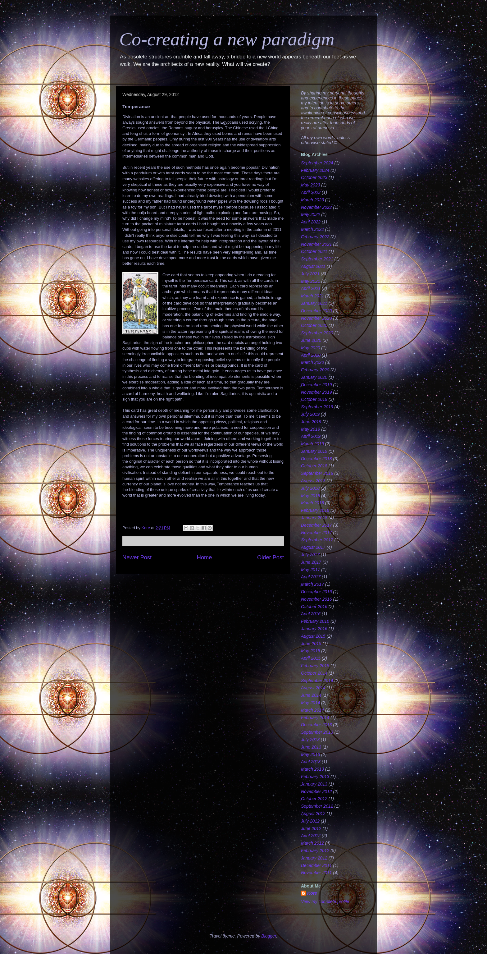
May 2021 (310, 281)
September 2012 (317, 806)
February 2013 (315, 776)
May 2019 (310, 429)
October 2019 (314, 399)
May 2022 (310, 214)
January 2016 (314, 628)
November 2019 (316, 392)
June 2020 (311, 340)
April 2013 (311, 761)
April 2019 (311, 436)
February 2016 (315, 621)
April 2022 (311, 221)
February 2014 (315, 717)
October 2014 (314, 673)
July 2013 (310, 739)
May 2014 (310, 702)
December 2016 (316, 591)
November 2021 (316, 244)
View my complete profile (325, 901)
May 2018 (310, 495)
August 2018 (313, 480)
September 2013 (317, 732)
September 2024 (317, 162)
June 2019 (311, 421)
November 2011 (316, 872)
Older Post (270, 557)
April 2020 (311, 355)
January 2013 (314, 784)
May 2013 (310, 754)
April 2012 (311, 835)
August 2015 (313, 636)
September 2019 (317, 406)
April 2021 (311, 288)
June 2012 (311, 828)
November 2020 (316, 318)
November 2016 (316, 599)
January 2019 (314, 451)
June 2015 (311, 643)
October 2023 (314, 177)
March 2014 (312, 710)
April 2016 (311, 613)
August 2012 (313, 813)
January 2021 (314, 303)
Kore (312, 893)
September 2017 (317, 539)
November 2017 (316, 532)
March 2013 (312, 769)
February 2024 (315, 170)
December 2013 (316, 724)
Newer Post (137, 557)
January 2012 (314, 857)
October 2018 (314, 465)
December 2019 (316, 384)
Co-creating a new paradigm (227, 39)
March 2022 (312, 229)
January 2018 (314, 517)
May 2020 (310, 347)
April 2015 (311, 658)
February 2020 (315, 369)
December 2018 (316, 458)
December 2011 (316, 865)
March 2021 (312, 295)
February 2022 (315, 236)
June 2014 (311, 695)
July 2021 (310, 273)
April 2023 (311, 192)
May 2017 (310, 569)
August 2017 (313, 547)
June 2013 (311, 747)
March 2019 (312, 443)
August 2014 (313, 687)
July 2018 (310, 488)
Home (204, 557)
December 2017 (316, 525)
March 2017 (312, 584)
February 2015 (315, 665)
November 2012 (316, 791)
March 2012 (312, 843)
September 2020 (317, 332)
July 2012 (310, 821)
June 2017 (311, 562)
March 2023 (312, 199)
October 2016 (314, 606)
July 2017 (310, 554)
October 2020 (314, 325)
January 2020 (314, 377)
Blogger (268, 935)
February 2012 (315, 850)
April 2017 (311, 576)
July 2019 (310, 414)
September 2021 (317, 258)
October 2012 (314, 798)
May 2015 (310, 650)
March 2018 (312, 502)
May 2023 (310, 184)
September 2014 (317, 680)
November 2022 (316, 207)
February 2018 (315, 510)
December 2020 (316, 310)
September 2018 (317, 473)
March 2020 (312, 362)
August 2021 (313, 266)
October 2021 (314, 251)
